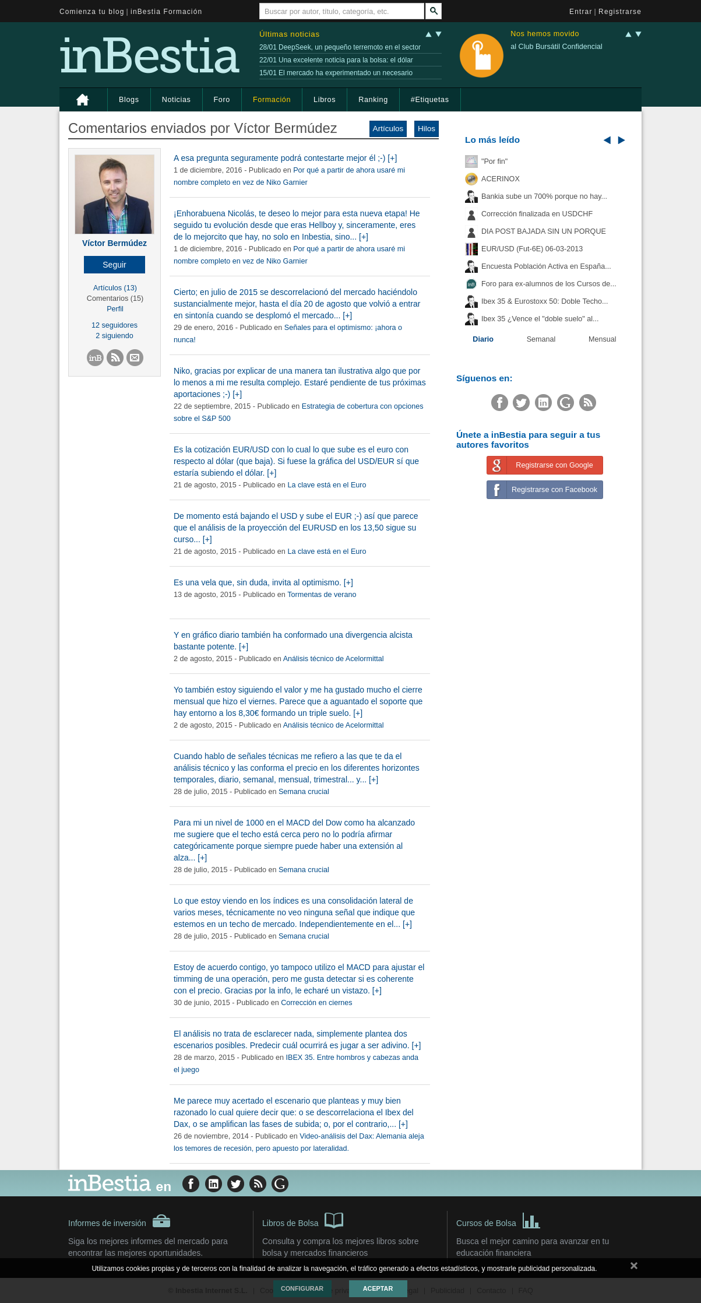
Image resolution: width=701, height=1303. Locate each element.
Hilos (426, 128)
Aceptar (378, 1288)
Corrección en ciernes (317, 1003)
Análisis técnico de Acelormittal (333, 659)
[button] (114, 265)
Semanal (541, 339)
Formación (272, 100)
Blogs (129, 100)
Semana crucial (304, 792)
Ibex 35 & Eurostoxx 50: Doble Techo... (544, 301)
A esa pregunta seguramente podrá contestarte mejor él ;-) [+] (285, 158)
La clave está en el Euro (326, 485)
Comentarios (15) (115, 298)
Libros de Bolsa (302, 1219)
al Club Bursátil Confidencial (556, 47)
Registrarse (620, 12)
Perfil (115, 309)
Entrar (581, 12)
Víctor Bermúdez (114, 243)
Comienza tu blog (92, 12)
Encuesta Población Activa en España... (546, 266)
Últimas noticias (289, 34)
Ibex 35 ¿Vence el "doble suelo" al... (539, 319)
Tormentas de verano (321, 595)
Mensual (603, 339)
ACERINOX (500, 179)
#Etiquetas (430, 100)
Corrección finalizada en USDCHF (537, 214)
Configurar (302, 1288)
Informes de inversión (119, 1221)
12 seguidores (114, 325)
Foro (222, 100)
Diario (483, 339)
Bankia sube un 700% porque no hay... (544, 196)
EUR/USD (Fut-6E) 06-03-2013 (532, 249)
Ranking (373, 100)
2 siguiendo (114, 336)
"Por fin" (494, 161)
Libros (324, 100)
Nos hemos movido (544, 34)
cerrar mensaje (634, 1268)
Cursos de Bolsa (498, 1219)
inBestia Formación (166, 12)
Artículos (388, 128)
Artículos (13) (115, 288)
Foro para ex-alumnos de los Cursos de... (549, 284)
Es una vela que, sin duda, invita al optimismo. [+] (263, 582)
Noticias (176, 100)
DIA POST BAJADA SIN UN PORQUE (543, 231)
